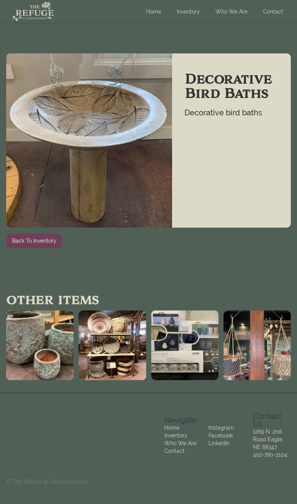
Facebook (220, 435)
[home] (33, 11)
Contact (273, 12)
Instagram (221, 428)
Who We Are (231, 12)
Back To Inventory (34, 241)
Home (153, 12)
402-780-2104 (270, 455)
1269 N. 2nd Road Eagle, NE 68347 (268, 439)
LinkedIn (218, 443)
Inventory (188, 12)
